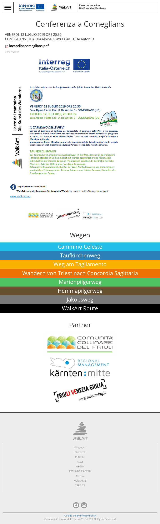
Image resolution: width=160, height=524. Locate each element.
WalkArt (80, 447)
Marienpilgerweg (80, 281)
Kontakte (80, 480)
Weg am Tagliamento (80, 264)
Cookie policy (72, 515)
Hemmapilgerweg (80, 290)
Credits (80, 485)
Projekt (80, 457)
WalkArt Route (80, 308)
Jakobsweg (80, 299)
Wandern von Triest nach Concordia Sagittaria (80, 273)
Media (80, 476)
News (80, 461)
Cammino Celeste (80, 246)
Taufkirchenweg (80, 255)
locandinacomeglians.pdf (29, 46)
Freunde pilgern (80, 471)
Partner (80, 452)
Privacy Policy (88, 515)
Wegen (80, 466)
